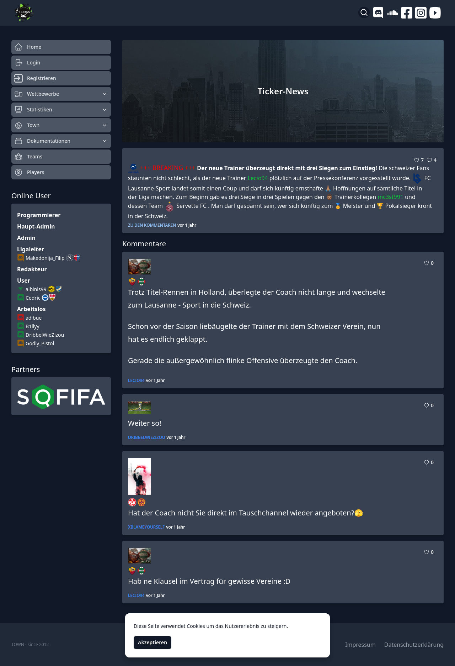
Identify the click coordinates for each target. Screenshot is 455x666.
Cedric (33, 297)
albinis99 (36, 289)
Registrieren (35, 78)
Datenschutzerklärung (414, 645)
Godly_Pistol (40, 343)
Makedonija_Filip (45, 258)
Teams (28, 156)
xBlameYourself (146, 527)
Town (61, 125)
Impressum (360, 645)
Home (27, 47)
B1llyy (32, 326)
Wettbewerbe (61, 94)
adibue (34, 317)
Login (27, 62)
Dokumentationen (61, 141)
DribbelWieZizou (45, 334)
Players (29, 172)
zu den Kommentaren (152, 225)
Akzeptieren (152, 642)
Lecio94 (257, 178)
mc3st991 (390, 197)
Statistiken (61, 109)
